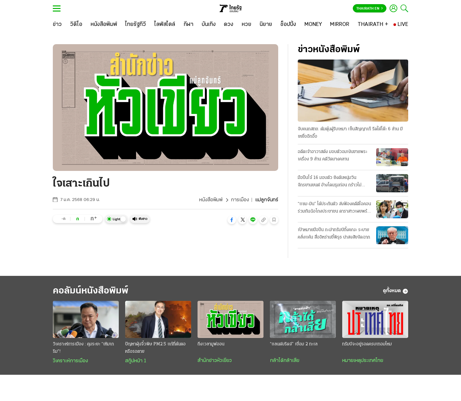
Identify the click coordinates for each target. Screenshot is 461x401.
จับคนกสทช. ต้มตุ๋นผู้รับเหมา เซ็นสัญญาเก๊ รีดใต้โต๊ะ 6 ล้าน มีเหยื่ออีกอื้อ (350, 133)
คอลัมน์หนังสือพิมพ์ (90, 291)
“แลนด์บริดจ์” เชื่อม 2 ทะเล (294, 344)
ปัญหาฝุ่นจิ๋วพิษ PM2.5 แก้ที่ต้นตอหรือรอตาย (155, 348)
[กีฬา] (188, 24)
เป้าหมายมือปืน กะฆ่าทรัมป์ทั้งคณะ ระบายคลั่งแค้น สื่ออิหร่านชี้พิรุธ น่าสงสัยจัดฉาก (334, 234)
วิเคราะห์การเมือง (70, 361)
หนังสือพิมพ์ (210, 200)
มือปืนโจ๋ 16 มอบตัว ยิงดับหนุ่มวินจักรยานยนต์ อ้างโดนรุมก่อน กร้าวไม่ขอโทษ (329, 182)
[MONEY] (313, 24)
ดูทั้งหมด (395, 291)
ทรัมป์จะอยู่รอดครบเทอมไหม (367, 344)
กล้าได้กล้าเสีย (284, 360)
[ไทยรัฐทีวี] (135, 24)
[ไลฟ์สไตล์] (164, 24)
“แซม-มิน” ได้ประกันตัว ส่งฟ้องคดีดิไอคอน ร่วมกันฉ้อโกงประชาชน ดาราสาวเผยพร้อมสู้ (335, 208)
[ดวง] (228, 24)
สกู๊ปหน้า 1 (135, 361)
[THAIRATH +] (373, 24)
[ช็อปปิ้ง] (288, 24)
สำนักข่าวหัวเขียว (215, 360)
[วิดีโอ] (76, 24)
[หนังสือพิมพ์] (104, 24)
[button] (232, 220)
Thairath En (369, 9)
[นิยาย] (266, 24)
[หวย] (246, 24)
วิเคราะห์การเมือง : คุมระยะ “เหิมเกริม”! (83, 348)
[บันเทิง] (209, 24)
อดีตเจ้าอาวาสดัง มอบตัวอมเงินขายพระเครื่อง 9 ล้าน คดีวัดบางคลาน (332, 155)
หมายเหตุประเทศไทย (362, 360)
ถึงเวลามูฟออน (211, 344)
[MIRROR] (339, 24)
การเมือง (240, 200)
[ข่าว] (57, 24)
